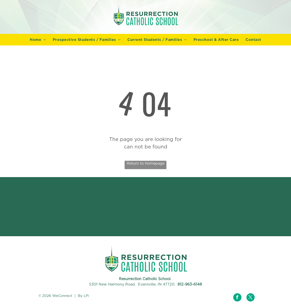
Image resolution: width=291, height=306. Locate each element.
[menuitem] (37, 39)
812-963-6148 (190, 284)
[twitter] (250, 298)
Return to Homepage (145, 163)
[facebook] (237, 298)
